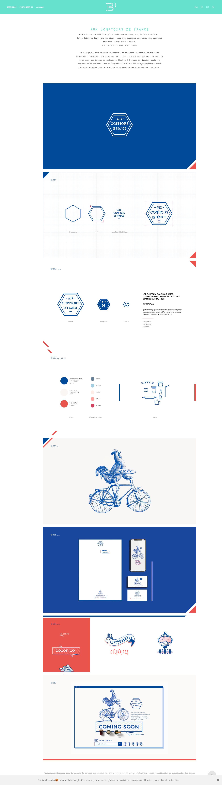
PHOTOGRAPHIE (26, 7)
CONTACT (40, 7)
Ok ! (177, 780)
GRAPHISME (11, 7)
